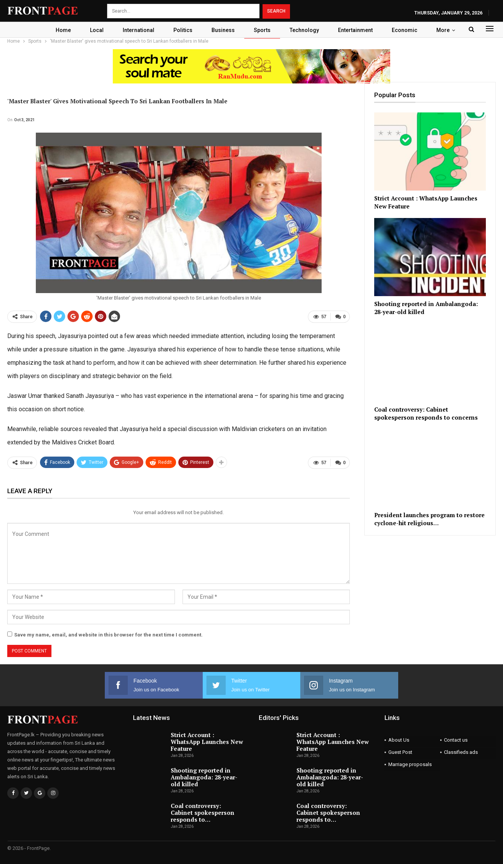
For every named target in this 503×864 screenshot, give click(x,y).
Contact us (456, 740)
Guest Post (400, 752)
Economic (408, 30)
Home (58, 30)
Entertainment (358, 30)
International (136, 30)
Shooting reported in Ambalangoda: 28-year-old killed (204, 777)
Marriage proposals (410, 764)
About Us (398, 740)
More (448, 30)
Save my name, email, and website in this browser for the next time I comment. (108, 635)
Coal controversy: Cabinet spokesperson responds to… (202, 812)
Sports (263, 30)
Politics (181, 30)
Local (93, 30)
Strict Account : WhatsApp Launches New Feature (207, 741)
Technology (306, 30)
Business (222, 30)
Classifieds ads (461, 752)
